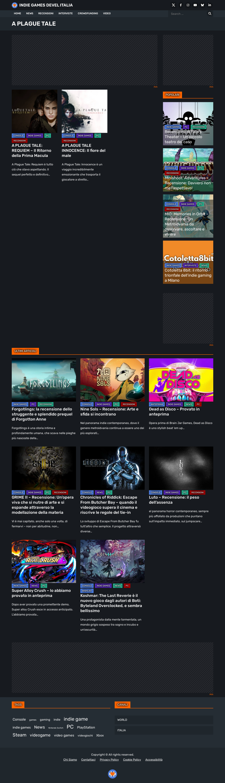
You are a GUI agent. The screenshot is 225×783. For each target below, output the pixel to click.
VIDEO (107, 13)
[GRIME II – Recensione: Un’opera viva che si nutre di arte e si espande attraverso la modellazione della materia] (44, 468)
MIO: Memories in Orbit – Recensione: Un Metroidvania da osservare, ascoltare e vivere (187, 224)
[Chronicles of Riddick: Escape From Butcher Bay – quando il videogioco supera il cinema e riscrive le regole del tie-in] (112, 468)
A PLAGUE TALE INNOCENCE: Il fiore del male (83, 150)
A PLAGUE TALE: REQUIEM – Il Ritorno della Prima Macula (31, 150)
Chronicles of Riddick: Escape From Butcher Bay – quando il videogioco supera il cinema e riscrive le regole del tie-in (108, 505)
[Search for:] (209, 13)
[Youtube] (195, 5)
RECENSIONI (45, 13)
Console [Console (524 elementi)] (19, 719)
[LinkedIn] (209, 5)
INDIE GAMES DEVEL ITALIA (46, 5)
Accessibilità (154, 759)
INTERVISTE (66, 13)
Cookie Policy (132, 759)
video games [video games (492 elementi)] (64, 735)
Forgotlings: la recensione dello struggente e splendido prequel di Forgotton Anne (42, 414)
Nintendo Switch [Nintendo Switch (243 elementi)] (55, 728)
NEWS (29, 13)
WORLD (122, 720)
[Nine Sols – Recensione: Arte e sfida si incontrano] (112, 380)
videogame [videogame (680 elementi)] (40, 735)
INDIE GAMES (34, 135)
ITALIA (121, 730)
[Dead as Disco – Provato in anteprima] (181, 380)
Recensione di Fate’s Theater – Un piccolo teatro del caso (183, 136)
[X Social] (173, 5)
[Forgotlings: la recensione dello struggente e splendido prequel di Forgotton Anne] (44, 380)
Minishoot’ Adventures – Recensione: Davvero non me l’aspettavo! (188, 182)
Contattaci (88, 759)
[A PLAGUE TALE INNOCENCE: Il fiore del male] (84, 111)
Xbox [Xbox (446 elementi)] (100, 735)
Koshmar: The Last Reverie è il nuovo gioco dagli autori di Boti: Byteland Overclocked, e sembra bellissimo (111, 603)
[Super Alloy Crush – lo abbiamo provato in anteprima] (44, 561)
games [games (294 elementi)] (32, 719)
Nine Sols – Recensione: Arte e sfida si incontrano (109, 412)
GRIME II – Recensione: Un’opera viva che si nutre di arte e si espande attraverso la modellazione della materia (43, 505)
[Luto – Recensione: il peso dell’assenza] (181, 468)
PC (47, 135)
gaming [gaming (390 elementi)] (45, 719)
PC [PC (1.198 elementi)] (70, 727)
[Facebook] (180, 5)
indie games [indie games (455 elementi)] (22, 727)
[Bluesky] (202, 5)
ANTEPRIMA (157, 404)
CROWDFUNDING (88, 13)
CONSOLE (18, 135)
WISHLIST (87, 591)
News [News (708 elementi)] (39, 727)
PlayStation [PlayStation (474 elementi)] (86, 727)
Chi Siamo (70, 759)
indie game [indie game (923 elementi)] (76, 719)
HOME (17, 13)
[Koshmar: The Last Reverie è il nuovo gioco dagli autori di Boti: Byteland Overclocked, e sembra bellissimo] (112, 561)
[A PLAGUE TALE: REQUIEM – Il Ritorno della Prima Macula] (34, 111)
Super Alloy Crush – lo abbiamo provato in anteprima (41, 593)
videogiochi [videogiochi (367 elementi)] (85, 735)
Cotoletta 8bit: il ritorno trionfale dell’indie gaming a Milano (188, 275)
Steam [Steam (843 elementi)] (19, 735)
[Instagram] (188, 5)
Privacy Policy (109, 759)
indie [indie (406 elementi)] (57, 719)
